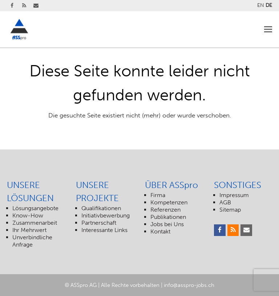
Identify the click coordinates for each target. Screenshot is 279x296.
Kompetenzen (168, 202)
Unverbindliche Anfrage (32, 241)
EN (260, 5)
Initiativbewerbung (105, 215)
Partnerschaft (98, 222)
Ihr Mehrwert (29, 230)
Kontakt (160, 231)
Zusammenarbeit (34, 222)
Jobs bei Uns (167, 224)
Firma (157, 195)
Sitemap (230, 209)
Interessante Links (104, 230)
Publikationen (168, 216)
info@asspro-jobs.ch (189, 285)
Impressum (234, 195)
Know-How (27, 215)
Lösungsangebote (35, 208)
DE (269, 5)
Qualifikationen (101, 208)
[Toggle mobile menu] (268, 29)
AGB (225, 202)
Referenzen (165, 209)
